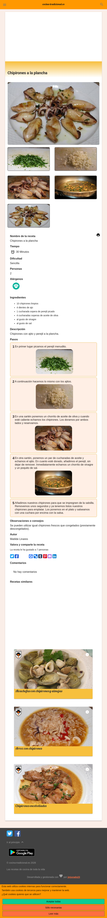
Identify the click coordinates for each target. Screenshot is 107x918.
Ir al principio (15, 842)
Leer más (53, 913)
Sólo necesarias (53, 907)
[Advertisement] (53, 37)
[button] (5, 5)
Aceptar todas (53, 901)
